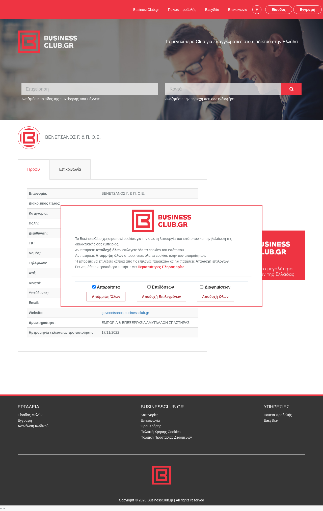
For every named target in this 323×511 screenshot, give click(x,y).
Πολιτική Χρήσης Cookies (161, 432)
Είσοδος (279, 10)
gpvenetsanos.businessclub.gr (125, 313)
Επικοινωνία (237, 10)
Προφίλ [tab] (33, 169)
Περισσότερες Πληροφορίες (161, 267)
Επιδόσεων (163, 287)
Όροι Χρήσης (151, 426)
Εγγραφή (307, 10)
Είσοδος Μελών (30, 415)
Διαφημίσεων (217, 287)
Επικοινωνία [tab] (70, 169)
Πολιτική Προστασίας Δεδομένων (166, 437)
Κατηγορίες (149, 415)
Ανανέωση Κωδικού (33, 426)
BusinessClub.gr (146, 10)
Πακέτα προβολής (182, 10)
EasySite (212, 10)
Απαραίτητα (108, 287)
